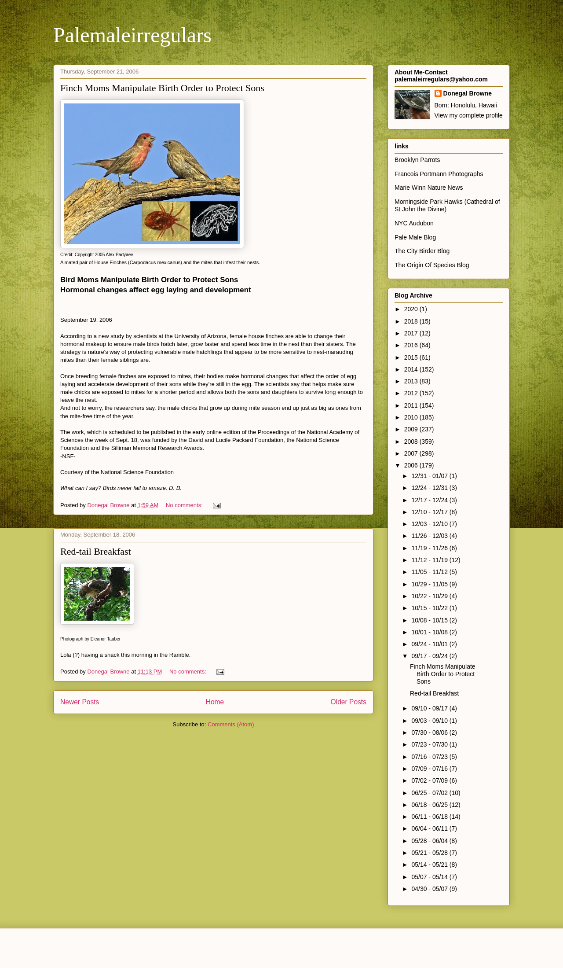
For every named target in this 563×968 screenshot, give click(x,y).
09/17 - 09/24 (430, 655)
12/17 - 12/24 (430, 500)
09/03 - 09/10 (430, 720)
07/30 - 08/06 (430, 732)
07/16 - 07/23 (430, 756)
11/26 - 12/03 (430, 535)
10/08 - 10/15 (430, 620)
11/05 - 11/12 (430, 571)
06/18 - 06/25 (430, 804)
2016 (412, 345)
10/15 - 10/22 (430, 607)
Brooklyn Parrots (417, 159)
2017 (412, 333)
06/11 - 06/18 (430, 816)
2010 (412, 417)
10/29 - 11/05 (430, 584)
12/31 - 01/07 (430, 475)
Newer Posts (79, 702)
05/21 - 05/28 (430, 852)
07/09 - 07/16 (430, 768)
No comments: (185, 505)
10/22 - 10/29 (430, 596)
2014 (412, 369)
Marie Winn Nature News (429, 187)
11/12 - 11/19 (430, 559)
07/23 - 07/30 (430, 744)
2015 (412, 357)
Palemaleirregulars (132, 35)
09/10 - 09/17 (430, 708)
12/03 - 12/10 (430, 523)
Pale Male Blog (415, 237)
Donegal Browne (467, 93)
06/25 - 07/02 (430, 792)
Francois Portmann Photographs (439, 173)
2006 (412, 465)
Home (215, 702)
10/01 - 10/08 (430, 632)
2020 (412, 309)
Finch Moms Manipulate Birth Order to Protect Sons (162, 87)
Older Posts (348, 702)
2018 (412, 321)
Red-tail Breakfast (95, 551)
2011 (412, 405)
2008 (412, 441)
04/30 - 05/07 (430, 888)
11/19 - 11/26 (430, 548)
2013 (412, 381)
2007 (412, 453)
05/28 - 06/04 (430, 840)
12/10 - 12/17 (430, 511)
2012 (412, 393)
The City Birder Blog (422, 250)
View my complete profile (469, 115)
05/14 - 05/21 (430, 864)
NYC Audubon (414, 223)
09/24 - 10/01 (430, 644)
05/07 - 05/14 (430, 876)
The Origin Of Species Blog (432, 265)
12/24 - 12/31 (430, 487)
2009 (412, 429)
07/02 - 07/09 (430, 780)
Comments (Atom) (231, 724)
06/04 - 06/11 (430, 828)
